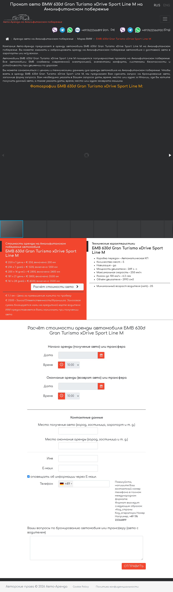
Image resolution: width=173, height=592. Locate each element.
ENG (166, 5)
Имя (50, 458)
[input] (78, 355)
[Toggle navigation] (165, 19)
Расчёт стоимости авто (56, 287)
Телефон (46, 483)
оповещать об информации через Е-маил (61, 476)
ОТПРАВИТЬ (134, 566)
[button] (170, 155)
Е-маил (47, 468)
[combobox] (66, 484)
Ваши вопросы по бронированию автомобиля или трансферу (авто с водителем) (82, 530)
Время (48, 365)
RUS (157, 5)
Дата (48, 355)
